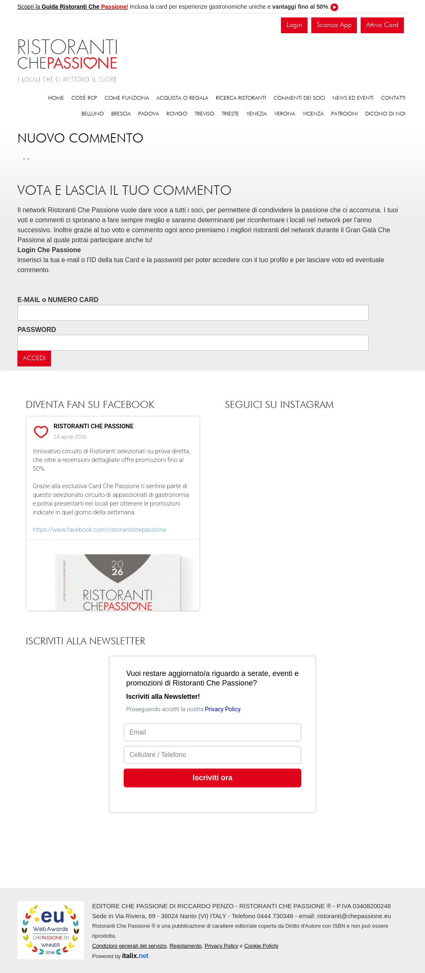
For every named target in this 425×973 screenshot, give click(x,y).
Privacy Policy (221, 946)
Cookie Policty (261, 946)
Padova (148, 114)
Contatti (393, 98)
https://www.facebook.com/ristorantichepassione (99, 529)
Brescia (121, 114)
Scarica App (334, 25)
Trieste (230, 114)
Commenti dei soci (299, 98)
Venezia (257, 114)
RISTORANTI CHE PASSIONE (94, 426)
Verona (284, 114)
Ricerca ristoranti (241, 98)
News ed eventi (353, 98)
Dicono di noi (385, 114)
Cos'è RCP (84, 98)
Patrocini (344, 114)
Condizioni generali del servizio (129, 946)
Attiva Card (382, 25)
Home (56, 98)
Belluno (92, 114)
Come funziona (127, 98)
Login (294, 25)
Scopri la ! (72, 6)
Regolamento (185, 946)
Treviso (204, 114)
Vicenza (313, 114)
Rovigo (176, 114)
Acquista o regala (182, 98)
